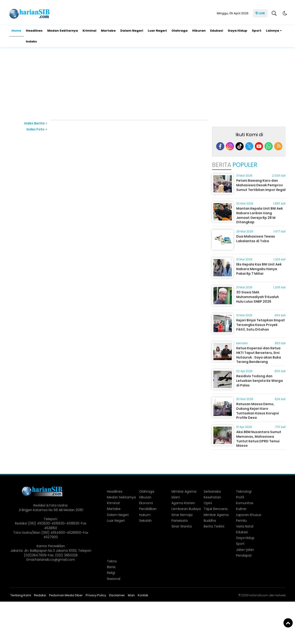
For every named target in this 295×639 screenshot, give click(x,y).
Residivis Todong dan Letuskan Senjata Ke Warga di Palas (259, 380)
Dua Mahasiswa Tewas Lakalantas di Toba (255, 238)
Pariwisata (179, 520)
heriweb (280, 595)
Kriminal (89, 30)
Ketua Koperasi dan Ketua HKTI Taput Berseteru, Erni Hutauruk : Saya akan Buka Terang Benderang (258, 355)
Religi (111, 572)
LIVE (262, 13)
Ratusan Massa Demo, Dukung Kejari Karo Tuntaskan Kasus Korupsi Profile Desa (257, 411)
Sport (256, 30)
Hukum (144, 514)
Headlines (34, 30)
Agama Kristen (183, 503)
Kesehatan (212, 497)
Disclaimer (117, 595)
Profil (240, 497)
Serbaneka (212, 491)
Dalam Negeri (131, 30)
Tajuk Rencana (215, 508)
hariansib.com (258, 595)
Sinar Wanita (181, 526)
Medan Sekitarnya (62, 30)
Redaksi (40, 595)
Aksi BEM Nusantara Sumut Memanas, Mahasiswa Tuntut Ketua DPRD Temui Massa (258, 439)
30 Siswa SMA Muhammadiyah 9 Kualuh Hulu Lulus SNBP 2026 (257, 297)
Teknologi (243, 491)
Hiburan (199, 30)
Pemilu (241, 520)
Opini (208, 503)
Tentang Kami (20, 595)
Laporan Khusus (248, 514)
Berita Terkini (214, 526)
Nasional (113, 578)
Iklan (131, 595)
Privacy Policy (96, 595)
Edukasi (216, 30)
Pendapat (244, 555)
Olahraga (179, 30)
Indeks (31, 41)
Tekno (112, 561)
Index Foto (37, 129)
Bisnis (111, 567)
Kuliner (241, 508)
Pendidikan (147, 508)
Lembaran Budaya (186, 508)
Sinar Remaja (181, 514)
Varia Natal (244, 526)
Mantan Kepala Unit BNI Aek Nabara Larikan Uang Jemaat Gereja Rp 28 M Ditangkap (259, 215)
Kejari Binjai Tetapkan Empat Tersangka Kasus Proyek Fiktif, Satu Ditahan (260, 325)
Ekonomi (146, 503)
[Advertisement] (147, 84)
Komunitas (244, 503)
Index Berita (35, 123)
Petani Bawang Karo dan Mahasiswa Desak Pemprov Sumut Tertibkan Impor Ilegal (261, 185)
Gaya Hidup (237, 30)
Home (16, 30)
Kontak (143, 595)
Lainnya (272, 30)
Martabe (108, 30)
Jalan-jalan (245, 549)
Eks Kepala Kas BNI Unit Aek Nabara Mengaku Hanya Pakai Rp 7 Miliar (259, 269)
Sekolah (145, 520)
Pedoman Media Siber (66, 595)
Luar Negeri (157, 30)
